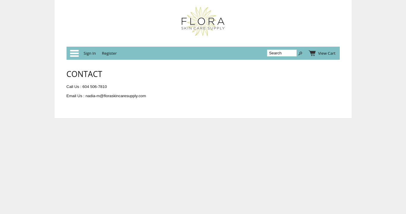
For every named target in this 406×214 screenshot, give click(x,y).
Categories (74, 53)
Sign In (90, 53)
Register (109, 53)
